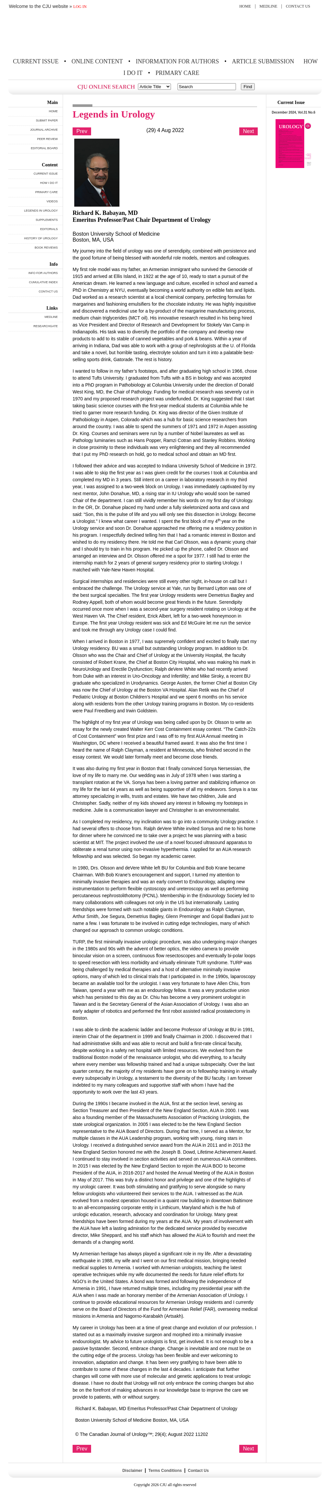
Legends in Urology (114, 114)
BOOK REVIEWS (46, 247)
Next (248, 131)
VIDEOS (52, 201)
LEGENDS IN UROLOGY (41, 210)
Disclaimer (132, 1470)
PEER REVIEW (47, 139)
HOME (245, 6)
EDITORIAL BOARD (44, 148)
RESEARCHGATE (45, 326)
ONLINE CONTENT (97, 61)
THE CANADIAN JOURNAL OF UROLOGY (57, 34)
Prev (82, 131)
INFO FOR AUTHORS (43, 273)
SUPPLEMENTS (47, 219)
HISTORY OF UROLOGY (41, 238)
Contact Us (198, 1470)
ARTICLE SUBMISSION (263, 61)
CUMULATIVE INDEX (43, 282)
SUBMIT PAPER (47, 120)
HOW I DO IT (49, 183)
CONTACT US (298, 6)
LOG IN (79, 6)
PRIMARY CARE (177, 73)
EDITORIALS (49, 229)
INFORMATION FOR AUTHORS (177, 61)
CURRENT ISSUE (35, 61)
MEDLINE (268, 6)
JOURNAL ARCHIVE (44, 129)
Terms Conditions (165, 1470)
